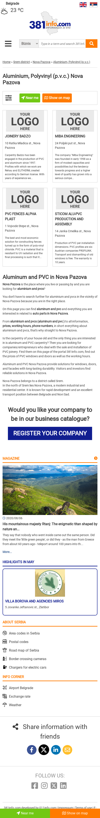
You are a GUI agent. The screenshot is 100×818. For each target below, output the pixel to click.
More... (7, 552)
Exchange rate (19, 696)
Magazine (11, 458)
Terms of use (84, 807)
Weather (15, 705)
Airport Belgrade (21, 688)
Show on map (75, 813)
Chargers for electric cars (27, 667)
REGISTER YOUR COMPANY (50, 433)
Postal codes (18, 642)
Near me (25, 813)
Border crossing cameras (27, 659)
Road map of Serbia (24, 650)
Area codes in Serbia (24, 633)
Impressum (66, 807)
